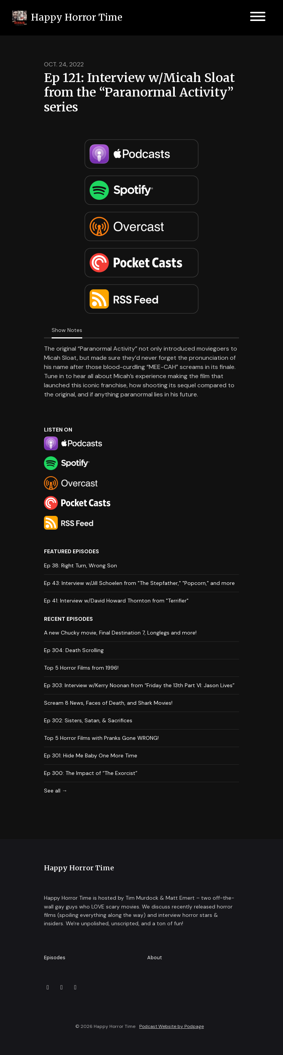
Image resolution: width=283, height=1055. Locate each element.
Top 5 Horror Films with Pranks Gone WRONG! (101, 737)
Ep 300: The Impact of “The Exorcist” (90, 773)
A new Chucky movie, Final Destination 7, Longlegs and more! (120, 632)
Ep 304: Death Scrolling (74, 650)
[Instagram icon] (75, 987)
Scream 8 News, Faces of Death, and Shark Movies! (108, 702)
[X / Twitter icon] (48, 987)
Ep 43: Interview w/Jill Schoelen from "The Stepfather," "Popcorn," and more (139, 583)
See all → (55, 790)
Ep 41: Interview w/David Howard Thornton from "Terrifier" (116, 600)
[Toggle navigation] (257, 17)
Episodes (54, 957)
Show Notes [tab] (67, 330)
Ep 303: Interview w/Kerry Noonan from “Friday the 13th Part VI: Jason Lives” (139, 685)
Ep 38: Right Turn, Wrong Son (80, 565)
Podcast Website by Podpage (171, 1026)
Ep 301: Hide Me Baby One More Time (90, 755)
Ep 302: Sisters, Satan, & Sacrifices (88, 720)
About (154, 957)
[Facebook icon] (61, 987)
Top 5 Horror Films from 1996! (81, 667)
